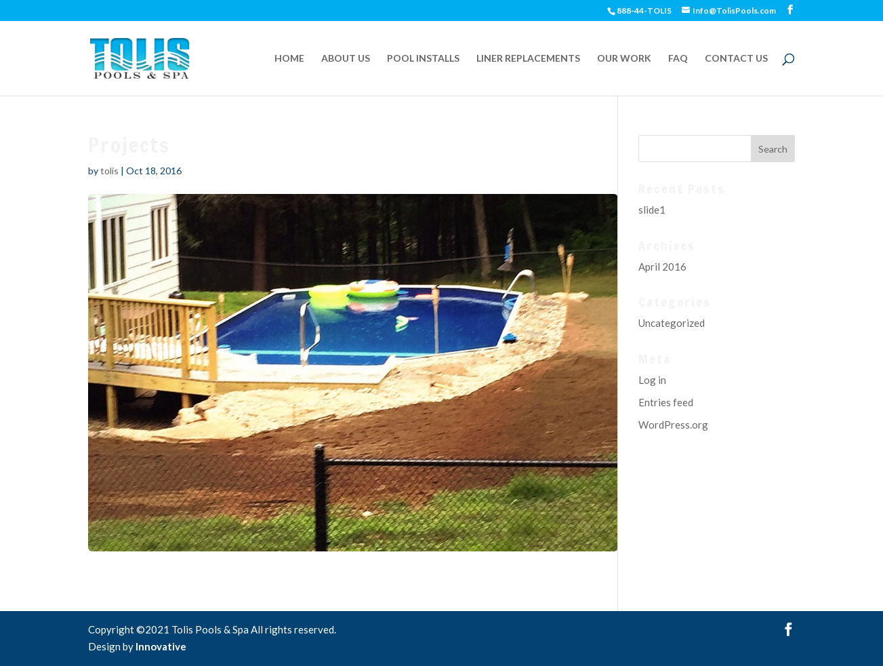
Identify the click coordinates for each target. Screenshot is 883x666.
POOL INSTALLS (423, 59)
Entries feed (665, 402)
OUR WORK (624, 59)
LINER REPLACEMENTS (528, 59)
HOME (289, 59)
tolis (109, 170)
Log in (652, 380)
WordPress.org (673, 424)
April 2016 (662, 266)
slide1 (651, 209)
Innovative (161, 646)
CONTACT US (736, 59)
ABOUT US (345, 59)
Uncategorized (671, 323)
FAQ (678, 59)
